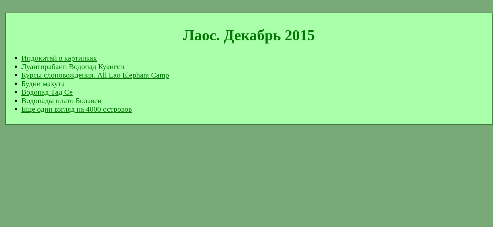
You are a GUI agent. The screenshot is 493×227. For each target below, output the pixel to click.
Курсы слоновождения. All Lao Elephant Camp (95, 75)
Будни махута (43, 83)
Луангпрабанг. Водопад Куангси (72, 66)
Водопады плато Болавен (61, 100)
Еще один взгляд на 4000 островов (76, 109)
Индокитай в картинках (59, 58)
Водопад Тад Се (47, 92)
